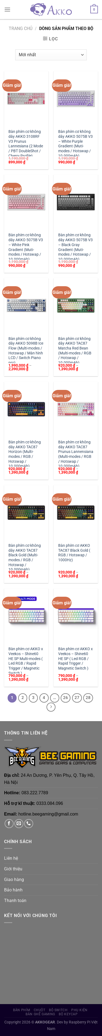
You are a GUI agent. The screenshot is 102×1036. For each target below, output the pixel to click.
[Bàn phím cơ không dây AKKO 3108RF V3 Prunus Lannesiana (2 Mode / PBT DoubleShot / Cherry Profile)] (26, 98)
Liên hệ (11, 858)
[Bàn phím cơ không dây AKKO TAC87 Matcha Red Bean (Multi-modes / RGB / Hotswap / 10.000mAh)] (76, 305)
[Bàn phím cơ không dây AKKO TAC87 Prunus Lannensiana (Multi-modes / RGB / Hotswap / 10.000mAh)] (76, 409)
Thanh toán (15, 900)
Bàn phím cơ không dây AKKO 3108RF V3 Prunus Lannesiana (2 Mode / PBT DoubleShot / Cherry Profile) (25, 143)
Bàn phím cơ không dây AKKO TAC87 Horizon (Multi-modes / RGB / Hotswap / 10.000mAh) (24, 454)
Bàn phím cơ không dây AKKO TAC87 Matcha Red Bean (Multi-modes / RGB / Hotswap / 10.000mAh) (74, 350)
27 (77, 697)
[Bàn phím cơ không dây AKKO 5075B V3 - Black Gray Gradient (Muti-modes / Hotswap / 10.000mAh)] (76, 202)
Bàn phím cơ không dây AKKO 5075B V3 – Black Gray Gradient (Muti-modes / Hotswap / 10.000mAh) (75, 247)
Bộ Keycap (68, 1014)
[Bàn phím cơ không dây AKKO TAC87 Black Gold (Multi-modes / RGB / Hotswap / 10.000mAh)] (26, 512)
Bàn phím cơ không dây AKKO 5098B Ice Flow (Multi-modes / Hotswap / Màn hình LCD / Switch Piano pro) (25, 350)
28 (88, 697)
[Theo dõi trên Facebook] (9, 823)
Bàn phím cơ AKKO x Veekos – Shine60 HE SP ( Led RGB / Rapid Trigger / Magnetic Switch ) (75, 658)
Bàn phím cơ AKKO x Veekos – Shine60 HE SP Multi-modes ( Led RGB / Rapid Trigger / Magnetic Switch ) (25, 661)
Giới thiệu (13, 868)
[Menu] (7, 9)
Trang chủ (20, 28)
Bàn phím (21, 1010)
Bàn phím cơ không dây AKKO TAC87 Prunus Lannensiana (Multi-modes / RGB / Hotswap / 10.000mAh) (75, 454)
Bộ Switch (58, 1010)
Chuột (39, 1010)
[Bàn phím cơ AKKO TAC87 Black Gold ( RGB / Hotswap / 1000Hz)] (76, 512)
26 (65, 697)
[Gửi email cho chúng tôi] (18, 823)
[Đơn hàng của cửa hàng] (51, 54)
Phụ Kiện (79, 1010)
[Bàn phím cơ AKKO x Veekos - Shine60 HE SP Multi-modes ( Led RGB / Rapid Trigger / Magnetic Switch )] (26, 616)
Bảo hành (13, 889)
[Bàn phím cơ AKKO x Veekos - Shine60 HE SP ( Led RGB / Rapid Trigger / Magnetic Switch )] (76, 616)
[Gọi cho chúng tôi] (28, 823)
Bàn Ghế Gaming (40, 1014)
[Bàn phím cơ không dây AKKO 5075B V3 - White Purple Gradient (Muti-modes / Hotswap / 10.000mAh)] (76, 98)
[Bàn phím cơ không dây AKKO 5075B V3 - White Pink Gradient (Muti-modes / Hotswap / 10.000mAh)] (26, 202)
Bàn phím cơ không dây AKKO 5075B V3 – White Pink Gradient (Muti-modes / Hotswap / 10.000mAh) (25, 247)
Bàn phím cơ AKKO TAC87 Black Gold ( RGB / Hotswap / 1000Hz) (74, 552)
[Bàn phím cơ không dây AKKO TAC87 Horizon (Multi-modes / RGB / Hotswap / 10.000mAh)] (26, 409)
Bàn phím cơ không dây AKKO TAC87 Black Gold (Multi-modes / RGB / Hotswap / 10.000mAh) (24, 557)
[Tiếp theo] (51, 707)
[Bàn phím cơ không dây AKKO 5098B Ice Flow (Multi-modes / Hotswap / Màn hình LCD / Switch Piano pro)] (26, 305)
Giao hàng (14, 879)
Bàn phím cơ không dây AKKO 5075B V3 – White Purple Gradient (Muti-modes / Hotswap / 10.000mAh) (75, 143)
